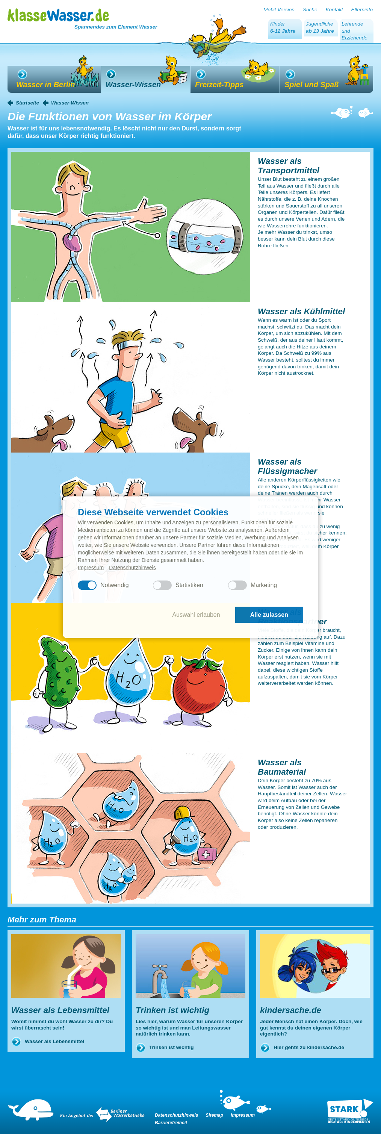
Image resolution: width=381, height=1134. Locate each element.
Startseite (27, 103)
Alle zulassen (269, 615)
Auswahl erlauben (196, 615)
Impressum (91, 567)
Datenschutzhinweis (132, 567)
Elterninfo (362, 9)
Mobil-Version (279, 9)
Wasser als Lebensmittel (54, 1041)
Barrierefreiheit (171, 1122)
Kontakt (334, 9)
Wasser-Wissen (70, 103)
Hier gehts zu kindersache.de (309, 1047)
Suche (310, 9)
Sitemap (214, 1115)
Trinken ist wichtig (171, 1047)
